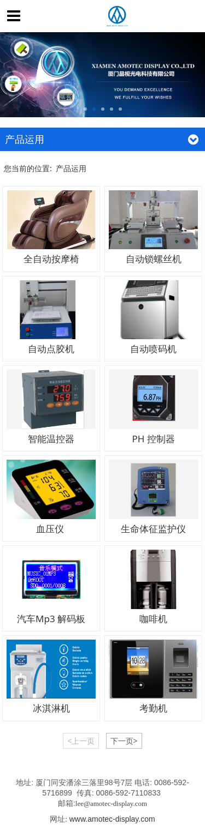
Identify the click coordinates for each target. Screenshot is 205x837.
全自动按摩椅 (51, 258)
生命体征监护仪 (153, 528)
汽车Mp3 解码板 (51, 618)
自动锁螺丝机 (153, 258)
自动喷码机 (153, 348)
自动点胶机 (51, 348)
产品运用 (71, 168)
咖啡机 (153, 618)
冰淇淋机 (51, 708)
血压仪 (51, 528)
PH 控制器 (153, 438)
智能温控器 (51, 438)
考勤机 (153, 708)
